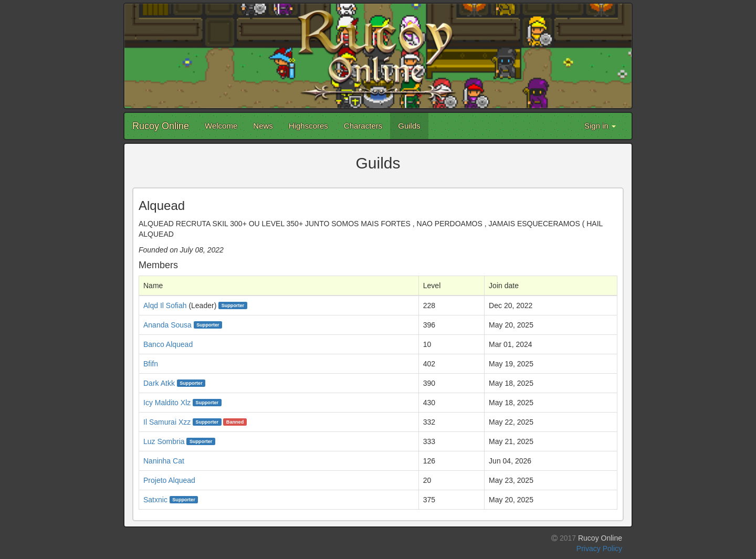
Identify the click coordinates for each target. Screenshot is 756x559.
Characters (363, 125)
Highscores (308, 125)
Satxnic (155, 499)
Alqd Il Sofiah (165, 305)
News (263, 125)
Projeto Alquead (169, 480)
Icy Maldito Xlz (167, 402)
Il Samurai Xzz (167, 422)
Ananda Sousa (167, 325)
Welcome (221, 125)
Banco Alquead (168, 344)
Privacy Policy (599, 548)
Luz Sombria (164, 441)
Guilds (409, 125)
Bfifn (150, 364)
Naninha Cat (163, 461)
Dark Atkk (159, 383)
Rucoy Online (160, 126)
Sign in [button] (600, 125)
